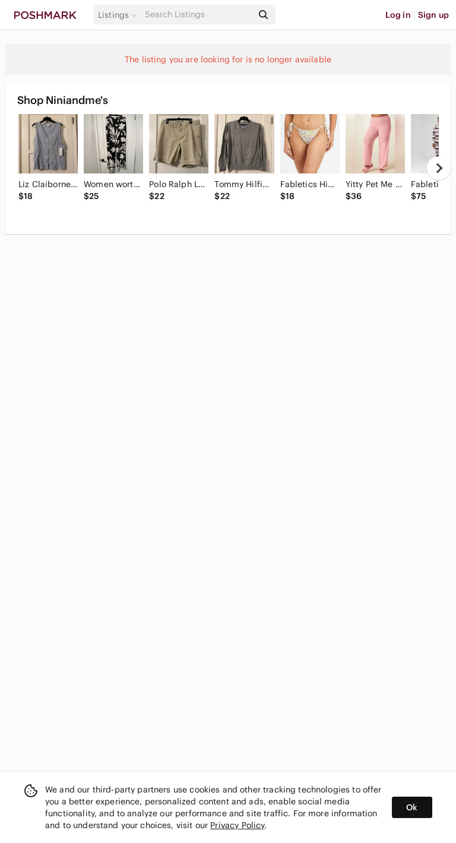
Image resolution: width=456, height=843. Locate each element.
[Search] (198, 14)
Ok (411, 807)
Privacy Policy (237, 825)
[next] (439, 168)
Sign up (433, 15)
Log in (398, 15)
